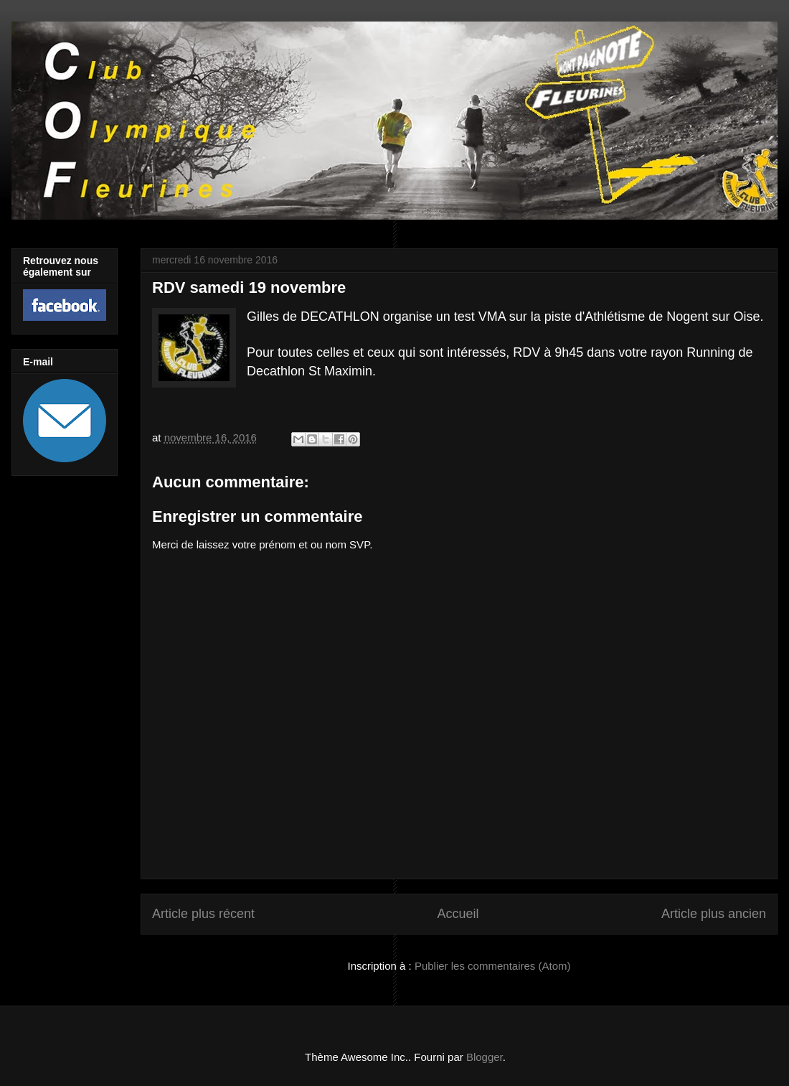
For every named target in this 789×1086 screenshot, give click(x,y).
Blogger (484, 1057)
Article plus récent (203, 914)
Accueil (457, 914)
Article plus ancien (713, 914)
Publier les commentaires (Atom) (493, 966)
